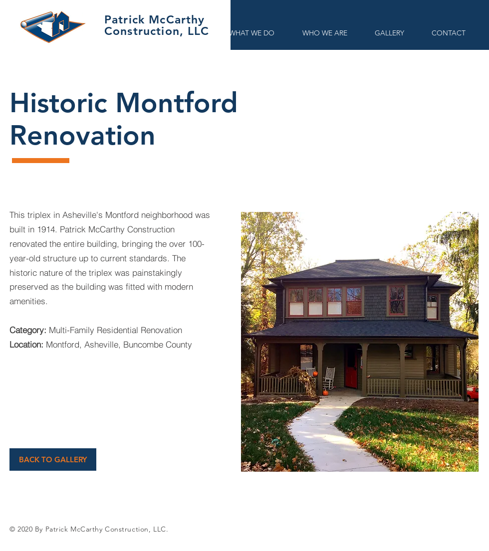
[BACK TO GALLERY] (52, 459)
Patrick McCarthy (154, 19)
